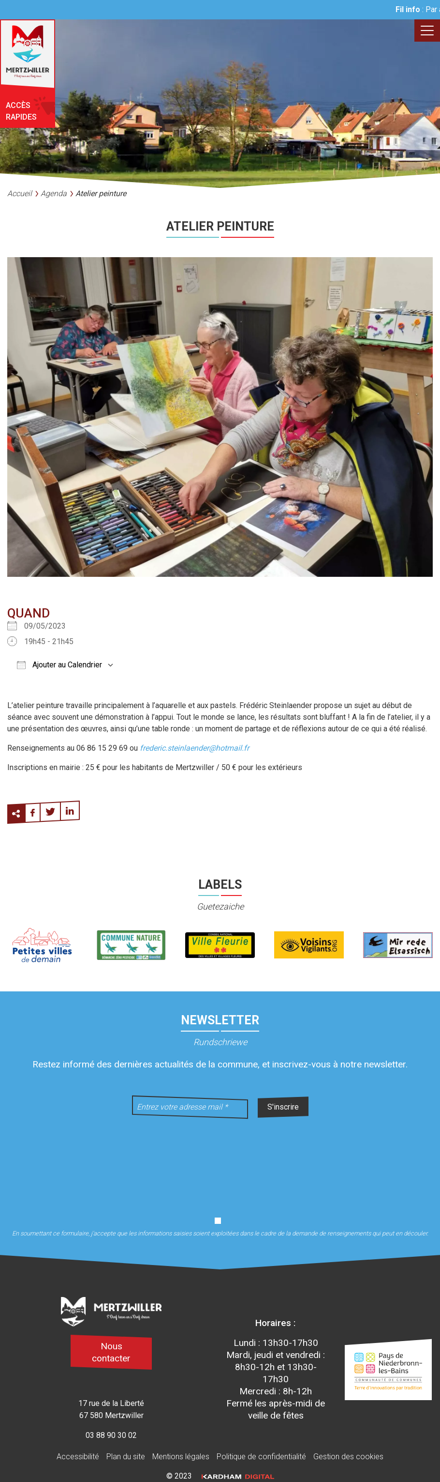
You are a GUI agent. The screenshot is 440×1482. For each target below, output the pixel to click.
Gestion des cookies (348, 1456)
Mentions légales (180, 1456)
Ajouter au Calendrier (59, 664)
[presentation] (220, 1161)
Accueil (19, 193)
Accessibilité (78, 1456)
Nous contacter (111, 1352)
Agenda (54, 193)
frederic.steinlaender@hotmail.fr (194, 748)
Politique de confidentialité (261, 1456)
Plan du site (125, 1456)
